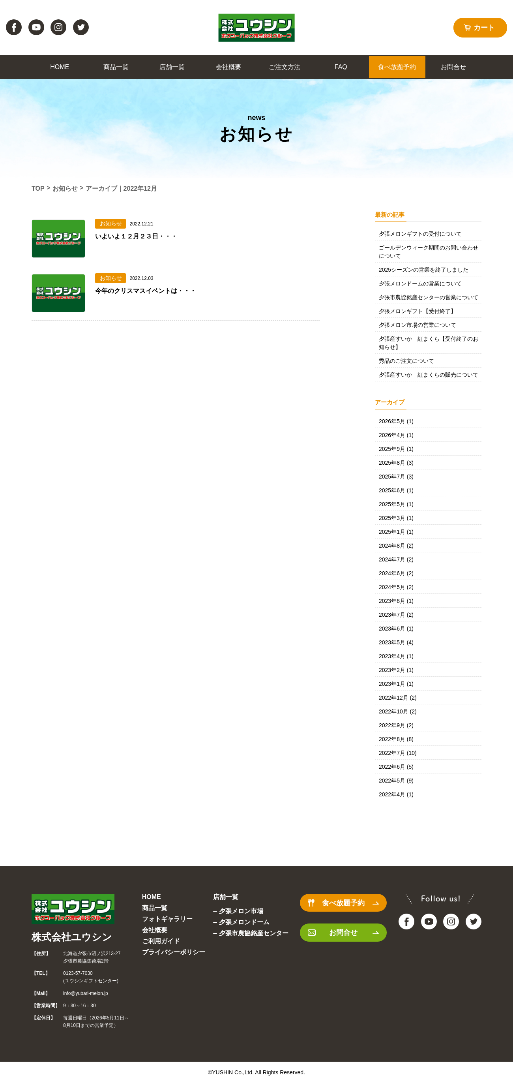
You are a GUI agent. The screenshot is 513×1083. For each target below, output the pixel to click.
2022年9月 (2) (396, 725)
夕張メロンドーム (244, 922)
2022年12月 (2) (398, 697)
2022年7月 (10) (398, 753)
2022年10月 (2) (398, 711)
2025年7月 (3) (396, 476)
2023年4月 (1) (396, 656)
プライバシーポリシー (173, 952)
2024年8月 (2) (396, 545)
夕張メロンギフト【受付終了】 (417, 311)
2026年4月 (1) (396, 435)
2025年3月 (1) (396, 518)
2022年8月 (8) (396, 739)
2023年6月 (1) (396, 628)
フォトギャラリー (167, 919)
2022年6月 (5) (396, 767)
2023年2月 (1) (396, 670)
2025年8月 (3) (396, 463)
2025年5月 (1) (396, 504)
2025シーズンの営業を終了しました (423, 270)
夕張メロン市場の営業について (417, 325)
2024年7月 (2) (396, 559)
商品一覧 (154, 908)
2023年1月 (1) (396, 684)
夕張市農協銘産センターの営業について (428, 297)
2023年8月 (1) (396, 601)
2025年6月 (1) (396, 490)
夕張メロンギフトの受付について (420, 234)
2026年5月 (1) (396, 421)
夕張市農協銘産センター (253, 933)
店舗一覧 (225, 896)
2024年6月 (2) (396, 573)
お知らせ (65, 188)
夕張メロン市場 (241, 911)
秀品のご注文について (406, 361)
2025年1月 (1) (396, 532)
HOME (151, 896)
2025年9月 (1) (396, 449)
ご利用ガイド (161, 941)
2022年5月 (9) (396, 780)
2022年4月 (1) (396, 794)
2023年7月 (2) (396, 615)
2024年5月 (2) (396, 587)
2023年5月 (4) (396, 642)
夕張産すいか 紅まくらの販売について (428, 375)
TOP (38, 188)
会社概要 (154, 930)
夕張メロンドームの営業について (420, 283)
